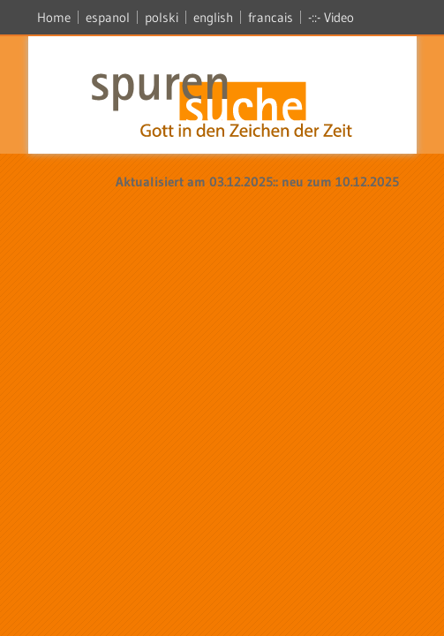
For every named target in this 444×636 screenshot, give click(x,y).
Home (54, 17)
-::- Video (331, 17)
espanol (108, 17)
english (213, 17)
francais (270, 17)
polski (161, 17)
